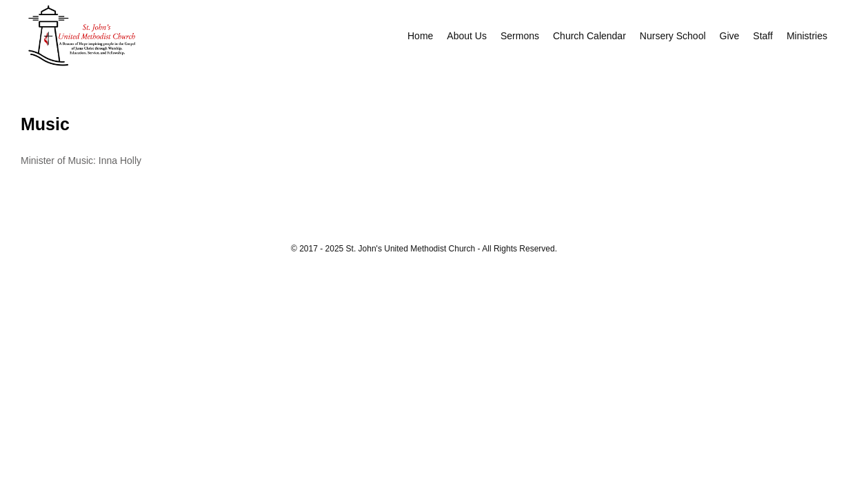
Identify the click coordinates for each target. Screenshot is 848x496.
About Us (467, 36)
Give (730, 36)
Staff (763, 36)
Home (420, 36)
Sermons (520, 36)
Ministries (807, 36)
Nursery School (673, 36)
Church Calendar (589, 36)
